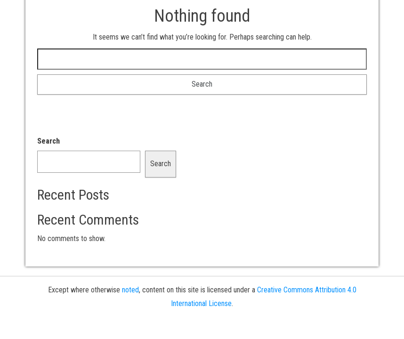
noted (130, 289)
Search (48, 141)
